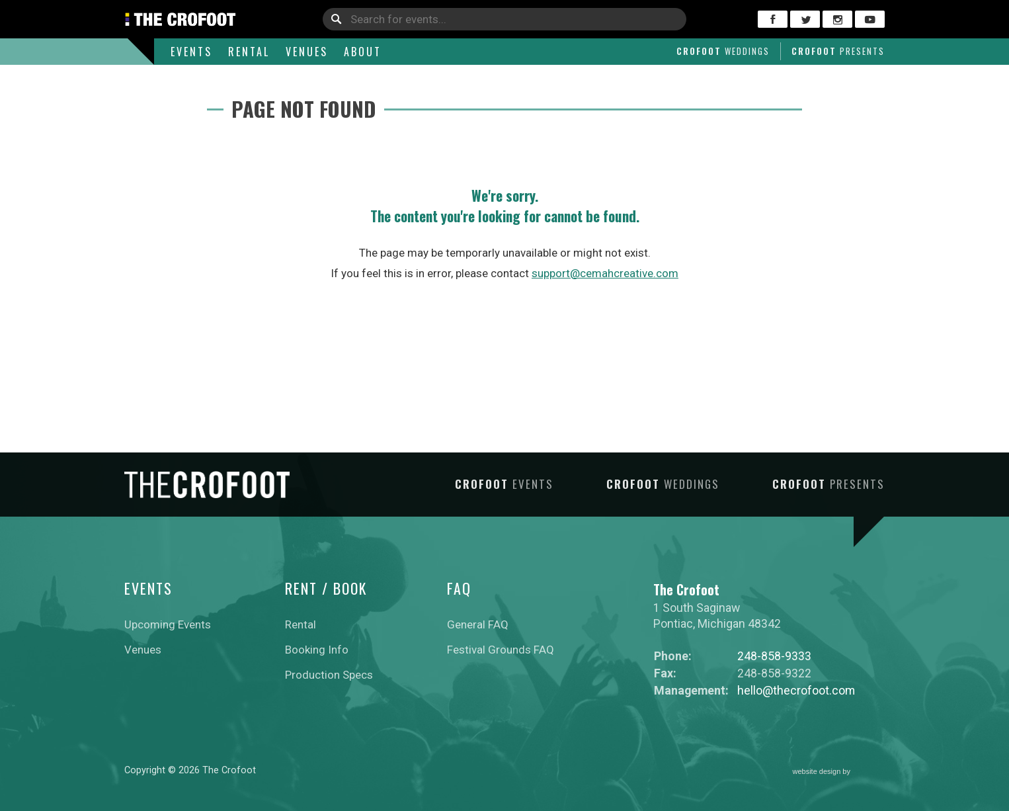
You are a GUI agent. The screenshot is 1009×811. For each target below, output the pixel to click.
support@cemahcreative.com (605, 273)
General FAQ (477, 624)
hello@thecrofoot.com (796, 690)
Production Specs (329, 674)
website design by (839, 772)
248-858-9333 (774, 656)
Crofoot (723, 51)
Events (191, 52)
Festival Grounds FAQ (500, 649)
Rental (249, 52)
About (363, 52)
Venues (307, 52)
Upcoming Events (167, 624)
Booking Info (316, 649)
